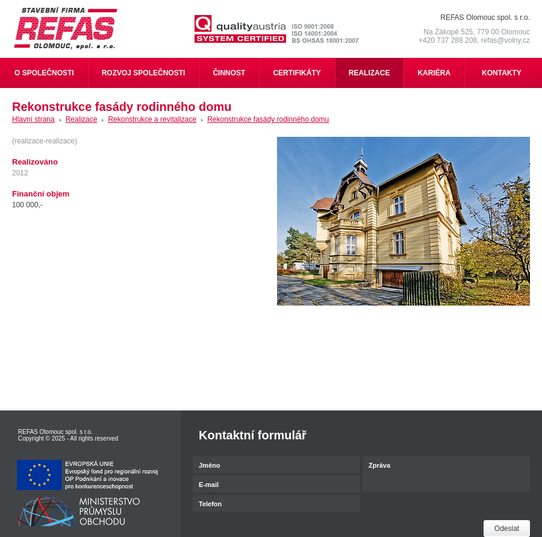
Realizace (82, 119)
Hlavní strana (33, 119)
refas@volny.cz (505, 40)
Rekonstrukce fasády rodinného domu (268, 119)
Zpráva (446, 475)
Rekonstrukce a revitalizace (152, 119)
